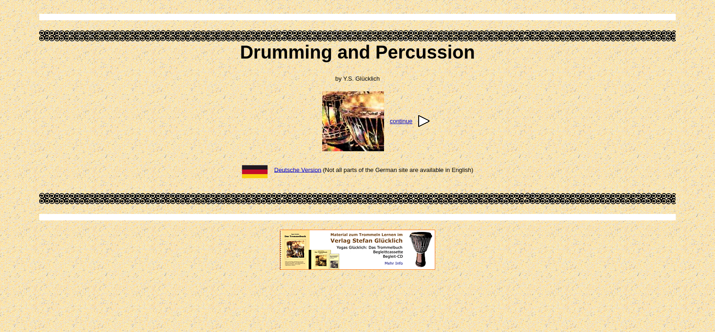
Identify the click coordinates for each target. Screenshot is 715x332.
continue (401, 121)
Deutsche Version (297, 169)
